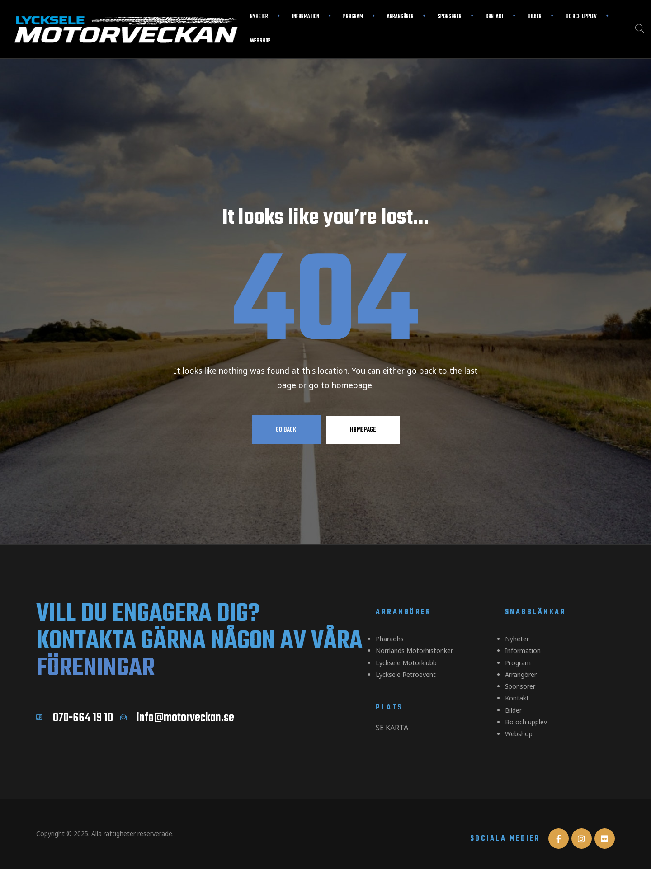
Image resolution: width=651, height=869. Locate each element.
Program (353, 16)
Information (305, 16)
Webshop (260, 41)
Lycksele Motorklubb (406, 660)
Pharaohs (390, 638)
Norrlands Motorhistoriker (414, 649)
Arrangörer (400, 16)
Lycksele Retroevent (406, 671)
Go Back (286, 430)
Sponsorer (450, 16)
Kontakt (495, 16)
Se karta (392, 723)
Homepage (363, 430)
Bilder (535, 16)
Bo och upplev (581, 16)
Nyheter (259, 16)
